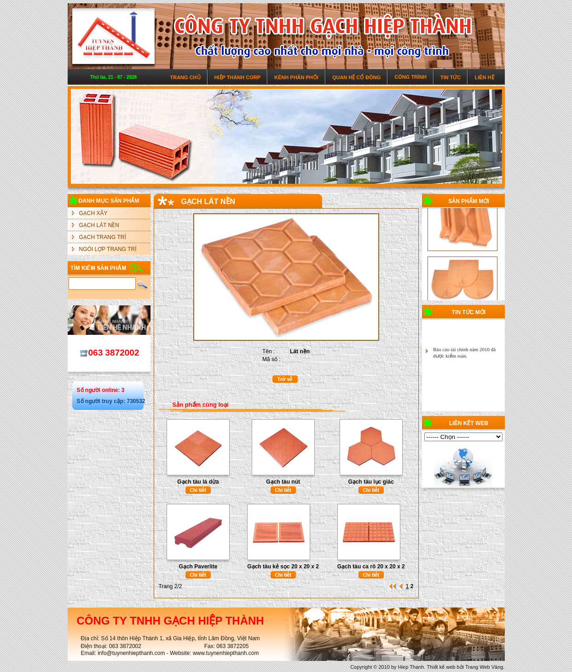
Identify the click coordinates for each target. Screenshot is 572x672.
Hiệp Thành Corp (237, 77)
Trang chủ (185, 77)
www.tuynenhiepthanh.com (226, 653)
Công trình (410, 77)
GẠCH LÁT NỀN (99, 225)
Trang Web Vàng (484, 667)
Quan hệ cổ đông (356, 77)
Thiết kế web (441, 667)
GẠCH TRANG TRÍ (102, 237)
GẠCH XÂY (93, 213)
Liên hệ (484, 77)
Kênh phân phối (296, 77)
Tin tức (450, 77)
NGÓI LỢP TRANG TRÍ (108, 249)
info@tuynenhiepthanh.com (131, 653)
